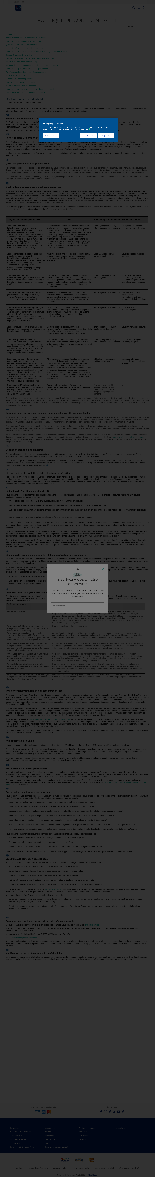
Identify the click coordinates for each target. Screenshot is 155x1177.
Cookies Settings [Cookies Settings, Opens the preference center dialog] (51, 136)
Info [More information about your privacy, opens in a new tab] (87, 129)
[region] (78, 130)
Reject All (105, 136)
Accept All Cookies (88, 136)
